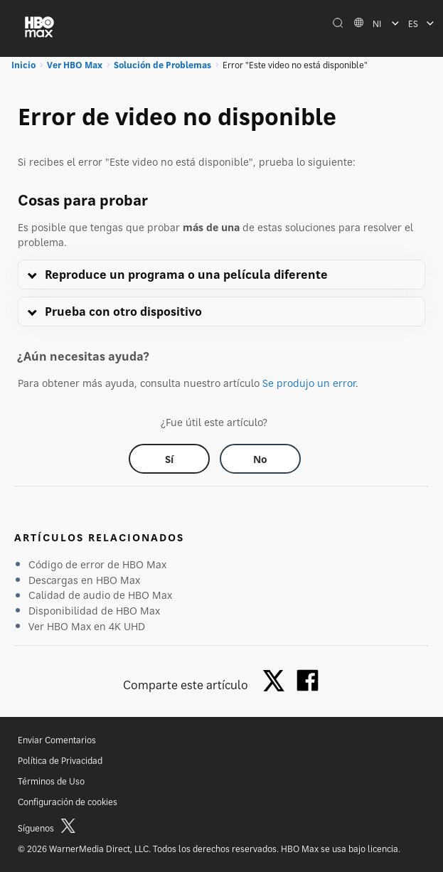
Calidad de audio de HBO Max (100, 595)
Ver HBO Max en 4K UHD (86, 626)
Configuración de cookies (67, 802)
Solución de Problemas (162, 65)
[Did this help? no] (260, 459)
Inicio (23, 65)
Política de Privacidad (60, 761)
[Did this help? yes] (169, 459)
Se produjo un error (309, 383)
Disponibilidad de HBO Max (94, 610)
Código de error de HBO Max (97, 564)
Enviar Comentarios (57, 740)
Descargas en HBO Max (84, 580)
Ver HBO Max (74, 65)
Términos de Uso (51, 781)
